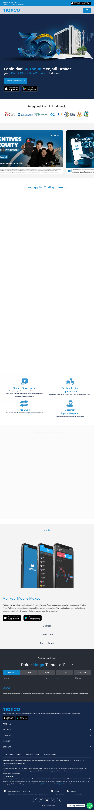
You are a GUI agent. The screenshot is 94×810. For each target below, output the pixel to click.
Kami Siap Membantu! (76, 806)
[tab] (47, 530)
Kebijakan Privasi (32, 754)
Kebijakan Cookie (50, 754)
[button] (3, 150)
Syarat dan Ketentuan (13, 754)
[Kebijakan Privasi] (61, 784)
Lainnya (6, 688)
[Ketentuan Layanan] (47, 784)
